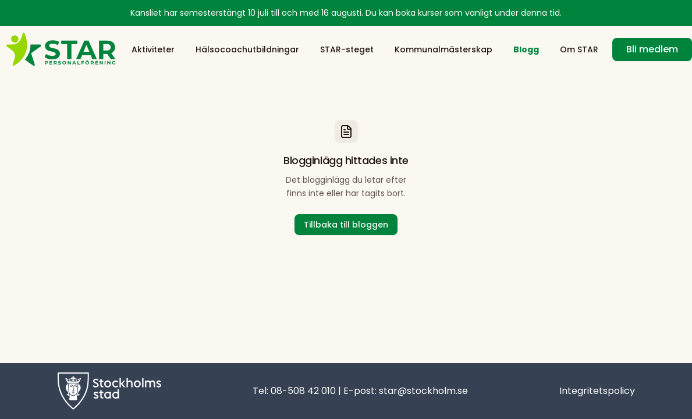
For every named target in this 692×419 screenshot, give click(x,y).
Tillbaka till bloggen (346, 224)
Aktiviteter (153, 49)
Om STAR (579, 49)
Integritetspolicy (597, 390)
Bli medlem (652, 49)
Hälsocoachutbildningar (247, 49)
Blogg (526, 49)
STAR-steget (347, 49)
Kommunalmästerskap (443, 49)
